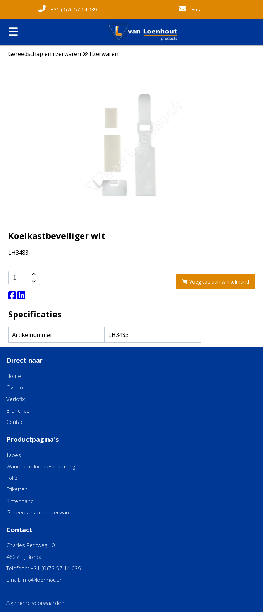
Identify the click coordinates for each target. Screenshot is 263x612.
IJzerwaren (103, 54)
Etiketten (17, 489)
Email (191, 9)
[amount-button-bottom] (33, 281)
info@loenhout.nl (43, 579)
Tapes (13, 454)
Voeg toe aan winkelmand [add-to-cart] (215, 281)
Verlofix (15, 399)
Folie (11, 477)
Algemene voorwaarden (35, 602)
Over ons (17, 387)
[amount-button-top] (33, 274)
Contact (15, 421)
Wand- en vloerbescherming (40, 466)
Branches (18, 410)
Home (13, 375)
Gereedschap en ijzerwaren (44, 54)
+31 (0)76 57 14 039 (67, 9)
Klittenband (20, 500)
